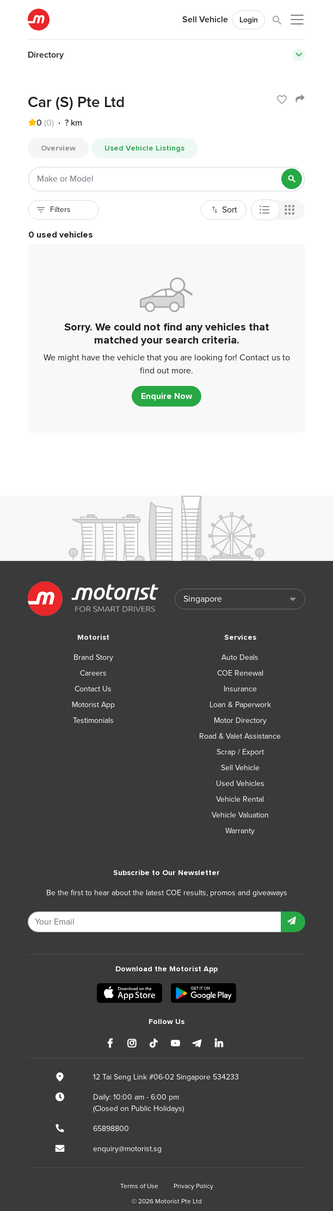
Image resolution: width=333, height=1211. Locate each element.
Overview (58, 148)
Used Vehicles (240, 783)
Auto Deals (239, 657)
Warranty (240, 830)
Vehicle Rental (240, 799)
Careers (93, 673)
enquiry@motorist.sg (127, 1148)
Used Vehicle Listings (144, 148)
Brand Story (93, 657)
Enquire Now (166, 396)
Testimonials (93, 720)
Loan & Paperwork (240, 704)
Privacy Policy (193, 1186)
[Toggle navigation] (298, 54)
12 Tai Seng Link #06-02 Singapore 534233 (166, 1077)
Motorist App (93, 704)
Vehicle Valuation (240, 815)
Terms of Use (139, 1186)
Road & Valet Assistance (240, 736)
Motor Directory (240, 720)
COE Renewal (240, 673)
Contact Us (93, 689)
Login (248, 19)
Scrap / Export (240, 752)
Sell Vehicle (205, 19)
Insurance (240, 689)
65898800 (111, 1128)
